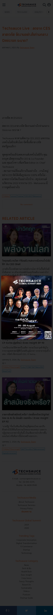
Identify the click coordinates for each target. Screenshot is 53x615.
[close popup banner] (49, 279)
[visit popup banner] (26, 307)
